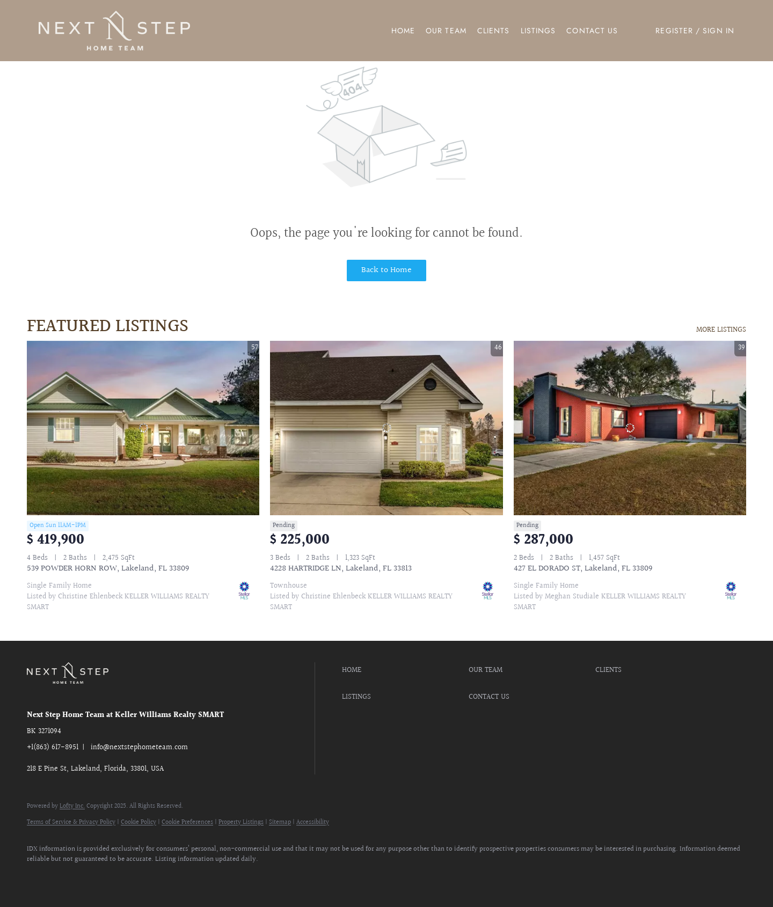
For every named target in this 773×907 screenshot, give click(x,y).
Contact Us (592, 30)
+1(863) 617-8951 (52, 748)
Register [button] (674, 30)
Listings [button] (538, 30)
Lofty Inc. (72, 806)
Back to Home (386, 270)
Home (403, 30)
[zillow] (71, 878)
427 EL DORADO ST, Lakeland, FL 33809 (583, 568)
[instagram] (102, 878)
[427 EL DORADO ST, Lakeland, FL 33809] (630, 428)
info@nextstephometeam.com (139, 748)
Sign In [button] (718, 30)
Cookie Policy (138, 822)
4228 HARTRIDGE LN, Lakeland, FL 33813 (341, 568)
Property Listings (241, 822)
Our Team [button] (446, 30)
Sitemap (280, 822)
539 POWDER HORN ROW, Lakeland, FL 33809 (108, 568)
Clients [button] (493, 30)
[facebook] (40, 878)
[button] (114, 30)
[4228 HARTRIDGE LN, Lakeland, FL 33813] (386, 428)
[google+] (164, 878)
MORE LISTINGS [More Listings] (721, 330)
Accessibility (312, 822)
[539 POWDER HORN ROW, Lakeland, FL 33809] (143, 428)
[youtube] (133, 878)
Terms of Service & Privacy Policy (71, 822)
